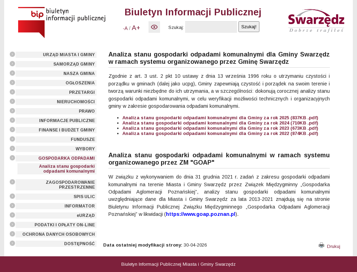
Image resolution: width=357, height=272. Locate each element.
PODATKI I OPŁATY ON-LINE (65, 224)
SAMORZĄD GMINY (74, 64)
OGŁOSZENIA (80, 83)
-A (125, 28)
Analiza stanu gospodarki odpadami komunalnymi (67, 169)
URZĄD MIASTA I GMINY (69, 54)
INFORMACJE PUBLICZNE (67, 120)
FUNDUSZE (83, 139)
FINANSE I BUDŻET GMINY (67, 130)
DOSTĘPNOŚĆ (79, 243)
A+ (136, 27)
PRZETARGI (82, 92)
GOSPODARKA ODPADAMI (66, 158)
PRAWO (87, 111)
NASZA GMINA (79, 73)
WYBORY (85, 148)
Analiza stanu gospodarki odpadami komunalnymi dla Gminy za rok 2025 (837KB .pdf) (220, 117)
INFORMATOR (79, 206)
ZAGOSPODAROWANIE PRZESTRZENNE (70, 185)
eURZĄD (86, 215)
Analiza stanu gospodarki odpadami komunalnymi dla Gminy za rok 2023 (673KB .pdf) (220, 128)
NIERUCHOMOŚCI (76, 101)
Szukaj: (176, 27)
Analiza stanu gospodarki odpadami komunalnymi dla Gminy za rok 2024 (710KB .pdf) (220, 123)
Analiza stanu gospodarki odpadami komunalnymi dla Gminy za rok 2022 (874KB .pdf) (220, 133)
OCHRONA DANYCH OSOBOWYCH (58, 234)
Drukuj (329, 246)
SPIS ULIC (84, 196)
